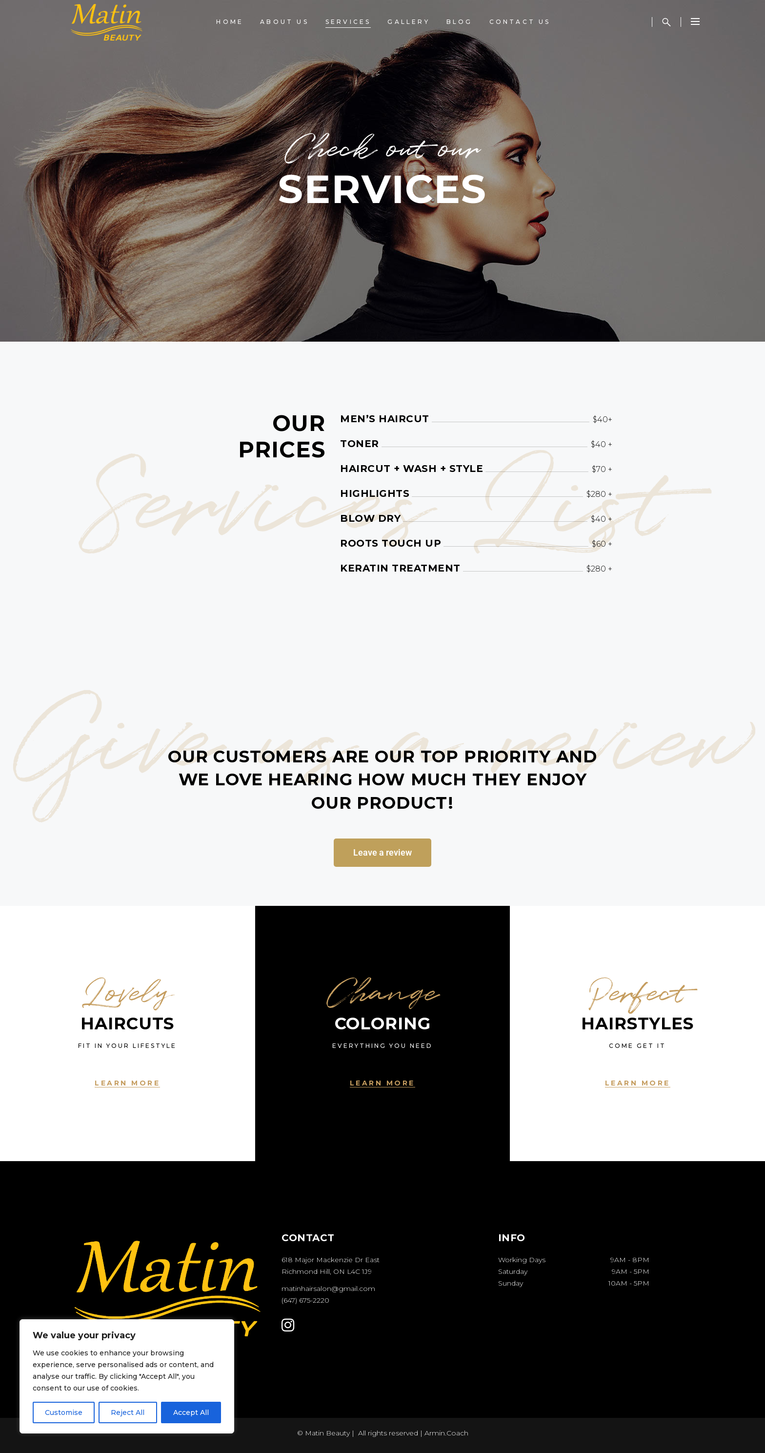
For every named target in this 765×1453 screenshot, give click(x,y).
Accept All (191, 1412)
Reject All (127, 1412)
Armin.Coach (446, 1433)
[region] (127, 1376)
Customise (63, 1412)
